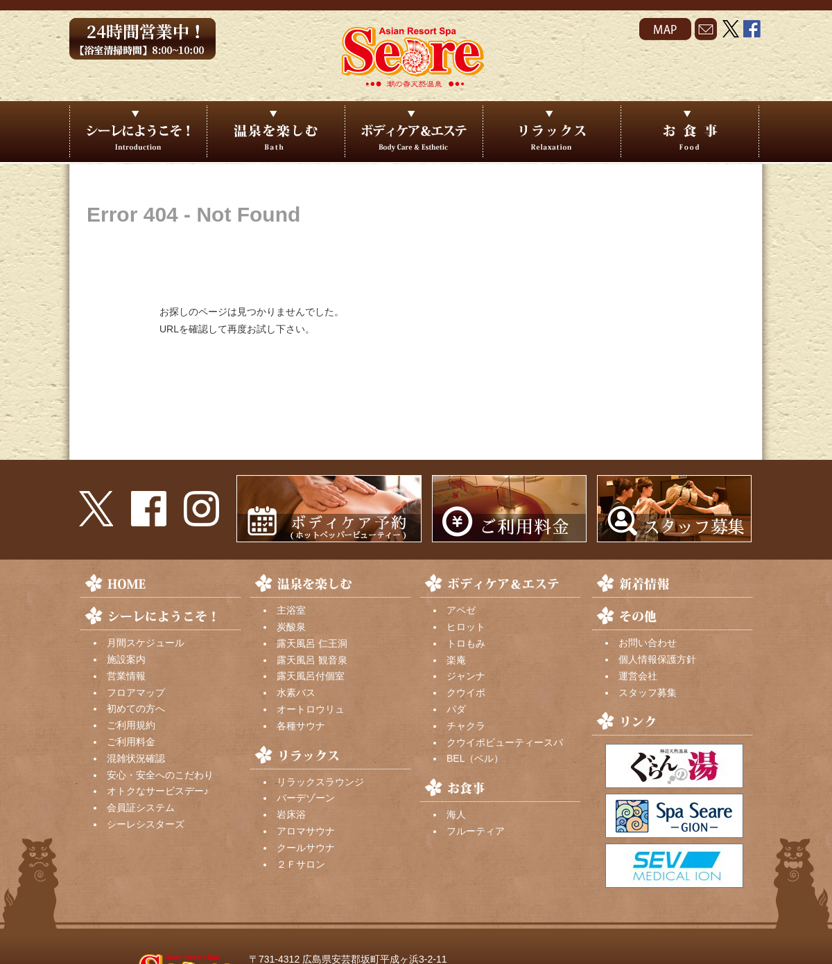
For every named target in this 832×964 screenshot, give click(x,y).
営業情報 (126, 675)
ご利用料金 (131, 741)
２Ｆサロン (301, 864)
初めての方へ (136, 708)
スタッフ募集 (647, 692)
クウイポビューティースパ (505, 742)
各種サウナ (301, 725)
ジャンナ (466, 675)
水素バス (296, 692)
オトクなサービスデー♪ (158, 790)
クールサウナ (306, 847)
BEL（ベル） (475, 758)
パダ (456, 709)
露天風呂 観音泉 (312, 660)
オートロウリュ (311, 709)
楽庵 (456, 660)
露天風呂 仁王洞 (312, 643)
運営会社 (637, 675)
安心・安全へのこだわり (160, 774)
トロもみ (466, 643)
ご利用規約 (131, 725)
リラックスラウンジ (320, 781)
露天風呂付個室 (311, 675)
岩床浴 (291, 814)
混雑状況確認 (136, 758)
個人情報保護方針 (657, 659)
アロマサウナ (306, 831)
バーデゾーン (306, 797)
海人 (456, 814)
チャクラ (466, 725)
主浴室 (291, 610)
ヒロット (466, 626)
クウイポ (466, 692)
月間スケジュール (145, 642)
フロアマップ (136, 692)
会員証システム (141, 807)
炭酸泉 (291, 626)
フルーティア (476, 831)
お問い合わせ (647, 642)
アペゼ (461, 610)
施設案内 (126, 659)
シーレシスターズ (145, 824)
